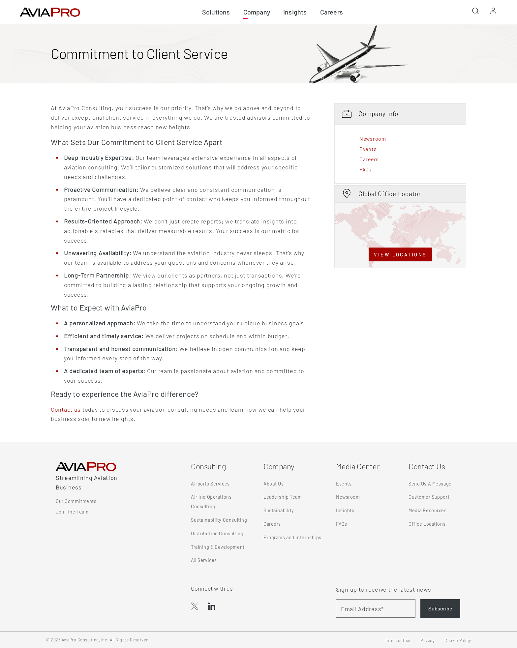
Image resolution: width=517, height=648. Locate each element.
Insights (345, 510)
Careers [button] (331, 12)
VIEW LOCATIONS (400, 254)
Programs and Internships (292, 537)
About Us (273, 483)
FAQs (365, 169)
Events (368, 149)
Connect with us (212, 588)
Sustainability (278, 510)
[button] (475, 12)
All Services (204, 560)
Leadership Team (282, 497)
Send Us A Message (430, 483)
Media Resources (428, 510)
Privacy (427, 640)
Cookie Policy (457, 640)
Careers (369, 159)
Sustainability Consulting (219, 520)
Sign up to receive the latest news (383, 589)
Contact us (66, 409)
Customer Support (429, 497)
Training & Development (218, 547)
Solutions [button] (216, 12)
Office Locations (427, 524)
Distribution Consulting (217, 533)
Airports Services (210, 483)
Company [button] (256, 12)
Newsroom (372, 138)
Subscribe (440, 608)
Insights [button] (295, 12)
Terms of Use (398, 640)
